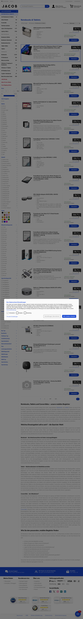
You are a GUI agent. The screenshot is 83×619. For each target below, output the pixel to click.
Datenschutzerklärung (11, 310)
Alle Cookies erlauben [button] (69, 316)
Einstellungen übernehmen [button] (52, 316)
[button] (12, 316)
